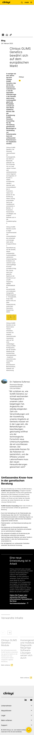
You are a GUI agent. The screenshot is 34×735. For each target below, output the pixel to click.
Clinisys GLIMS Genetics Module (9, 643)
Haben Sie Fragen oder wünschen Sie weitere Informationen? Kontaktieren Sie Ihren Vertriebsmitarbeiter (21, 599)
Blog (3, 40)
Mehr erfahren (5, 665)
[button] (22, 2)
